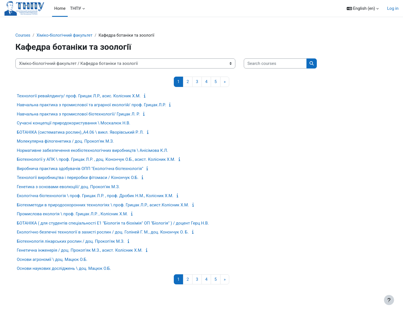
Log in (393, 8)
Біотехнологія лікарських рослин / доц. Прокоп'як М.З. (81, 241)
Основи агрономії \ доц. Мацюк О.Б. (62, 259)
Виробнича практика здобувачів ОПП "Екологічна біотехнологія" (90, 168)
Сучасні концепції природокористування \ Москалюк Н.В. (83, 123)
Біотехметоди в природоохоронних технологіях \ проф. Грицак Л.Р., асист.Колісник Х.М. (113, 205)
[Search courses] (285, 64)
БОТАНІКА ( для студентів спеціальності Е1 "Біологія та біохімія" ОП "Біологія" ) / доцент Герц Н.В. (123, 223)
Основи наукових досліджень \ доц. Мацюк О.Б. (74, 268)
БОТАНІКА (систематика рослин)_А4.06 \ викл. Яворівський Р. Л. (90, 132)
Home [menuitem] (59, 8)
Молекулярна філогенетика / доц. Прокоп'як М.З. (75, 141)
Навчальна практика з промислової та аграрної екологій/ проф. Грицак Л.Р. (101, 105)
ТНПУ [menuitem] (75, 8)
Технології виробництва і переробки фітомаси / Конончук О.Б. (88, 177)
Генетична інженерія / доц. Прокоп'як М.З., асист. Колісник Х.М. (90, 250)
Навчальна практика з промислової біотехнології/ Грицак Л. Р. (88, 114)
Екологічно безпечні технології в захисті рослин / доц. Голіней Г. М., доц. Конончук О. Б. (113, 232)
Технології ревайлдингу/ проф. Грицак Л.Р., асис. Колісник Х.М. (89, 96)
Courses (33, 35)
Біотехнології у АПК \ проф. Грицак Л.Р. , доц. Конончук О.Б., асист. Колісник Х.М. (106, 159)
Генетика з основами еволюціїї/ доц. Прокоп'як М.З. (78, 187)
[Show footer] (389, 300)
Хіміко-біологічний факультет (76, 35)
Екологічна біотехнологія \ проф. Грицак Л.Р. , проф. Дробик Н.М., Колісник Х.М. (105, 196)
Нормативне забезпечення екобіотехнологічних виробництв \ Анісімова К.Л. (102, 150)
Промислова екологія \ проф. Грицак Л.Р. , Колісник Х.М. (82, 214)
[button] (363, 8)
